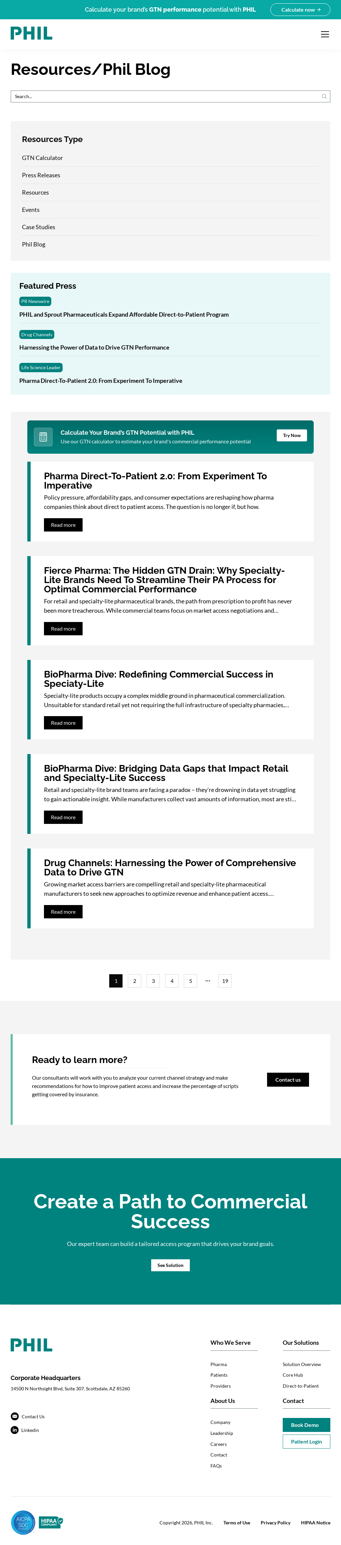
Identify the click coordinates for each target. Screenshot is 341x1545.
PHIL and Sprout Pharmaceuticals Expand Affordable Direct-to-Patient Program (124, 314)
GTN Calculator (42, 157)
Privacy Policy (275, 1522)
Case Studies (38, 227)
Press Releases (41, 175)
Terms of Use (236, 1522)
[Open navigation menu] (325, 34)
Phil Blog (33, 244)
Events (31, 209)
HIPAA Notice (315, 1522)
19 (225, 981)
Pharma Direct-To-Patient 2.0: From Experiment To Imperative (100, 380)
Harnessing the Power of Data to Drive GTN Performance (94, 347)
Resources (35, 192)
